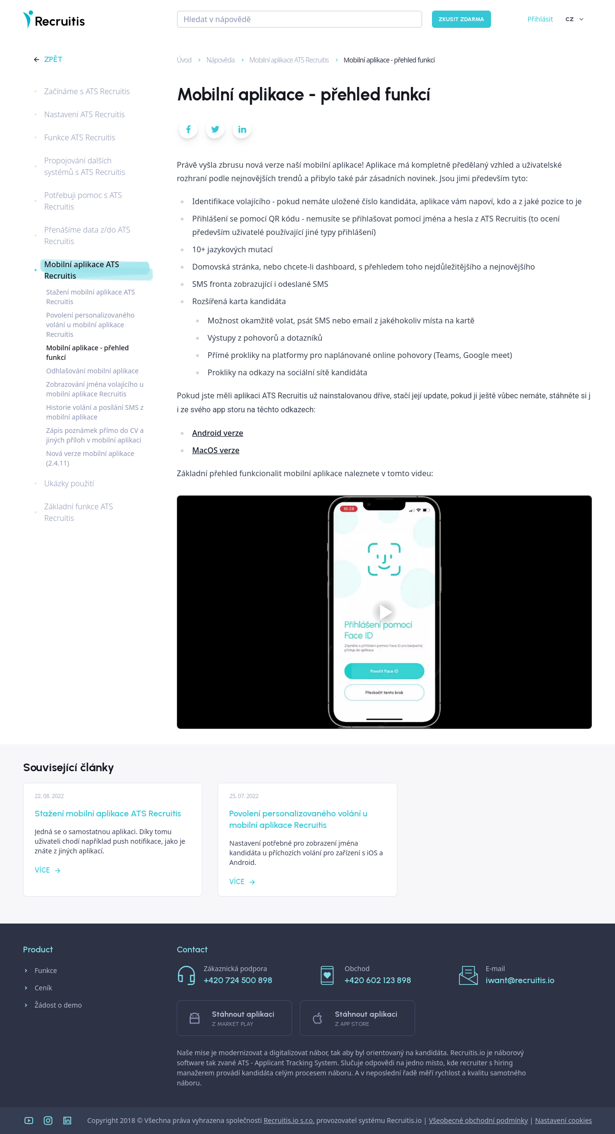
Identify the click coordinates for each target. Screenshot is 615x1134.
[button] (188, 131)
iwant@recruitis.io (520, 980)
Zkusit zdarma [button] (461, 19)
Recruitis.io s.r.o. (289, 1120)
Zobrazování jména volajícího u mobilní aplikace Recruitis (95, 389)
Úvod (180, 59)
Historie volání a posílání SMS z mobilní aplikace (95, 412)
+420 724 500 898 (238, 980)
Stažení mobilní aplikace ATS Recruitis (90, 296)
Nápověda (216, 59)
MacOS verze (215, 450)
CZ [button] (575, 19)
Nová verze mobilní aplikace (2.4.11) (90, 458)
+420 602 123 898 (377, 980)
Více (48, 870)
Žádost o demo (52, 1005)
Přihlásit (540, 19)
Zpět (47, 59)
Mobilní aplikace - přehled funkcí (384, 59)
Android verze (217, 433)
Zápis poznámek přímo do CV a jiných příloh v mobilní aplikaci (95, 435)
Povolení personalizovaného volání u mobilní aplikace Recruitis (90, 324)
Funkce (40, 970)
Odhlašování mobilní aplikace (92, 370)
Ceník (37, 988)
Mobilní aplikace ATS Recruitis (285, 59)
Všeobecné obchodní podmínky (478, 1120)
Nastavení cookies (563, 1120)
